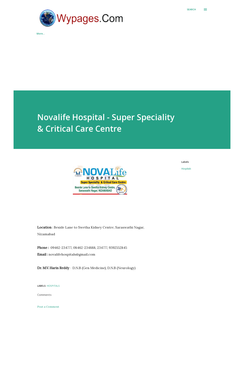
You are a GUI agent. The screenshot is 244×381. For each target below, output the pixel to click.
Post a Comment (48, 306)
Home (40, 33)
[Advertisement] (122, 61)
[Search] (191, 9)
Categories (60, 33)
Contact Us (156, 33)
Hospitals (186, 168)
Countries (113, 33)
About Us (134, 33)
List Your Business (87, 33)
